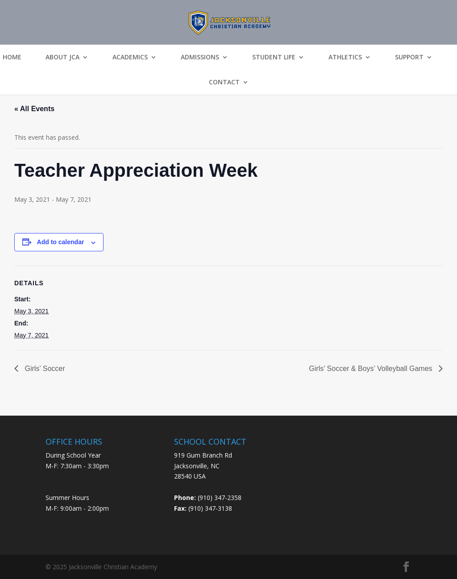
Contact (224, 82)
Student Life (273, 57)
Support (409, 57)
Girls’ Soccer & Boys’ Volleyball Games (371, 368)
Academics (130, 57)
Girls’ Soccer (44, 368)
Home (12, 57)
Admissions (200, 57)
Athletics (345, 57)
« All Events (34, 108)
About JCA (62, 57)
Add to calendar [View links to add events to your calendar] (60, 242)
